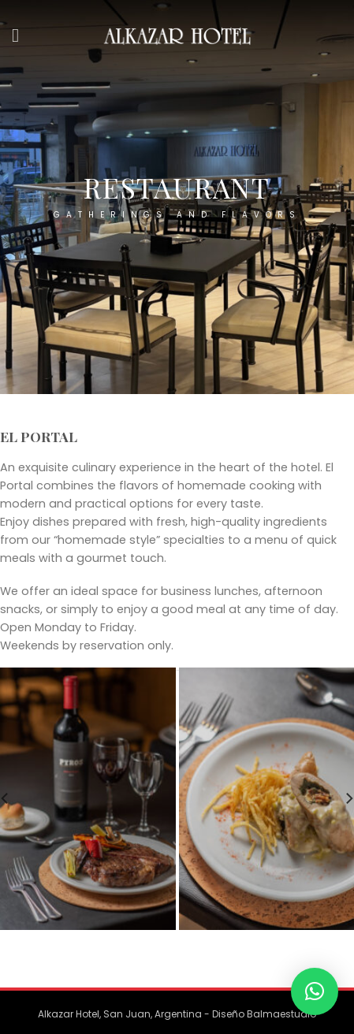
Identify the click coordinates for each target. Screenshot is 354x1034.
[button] (314, 991)
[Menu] (21, 35)
